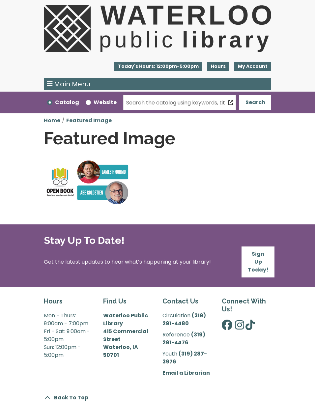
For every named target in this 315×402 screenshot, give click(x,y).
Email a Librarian (186, 373)
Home (52, 120)
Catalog (67, 102)
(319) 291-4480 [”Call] (184, 319)
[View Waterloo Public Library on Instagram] (239, 327)
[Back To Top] (157, 397)
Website (105, 102)
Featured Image (89, 120)
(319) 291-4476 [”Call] (183, 338)
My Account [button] (253, 66)
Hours (218, 66)
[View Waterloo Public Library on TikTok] (250, 327)
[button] (158, 66)
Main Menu (69, 84)
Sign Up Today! (258, 261)
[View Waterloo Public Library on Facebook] (227, 327)
